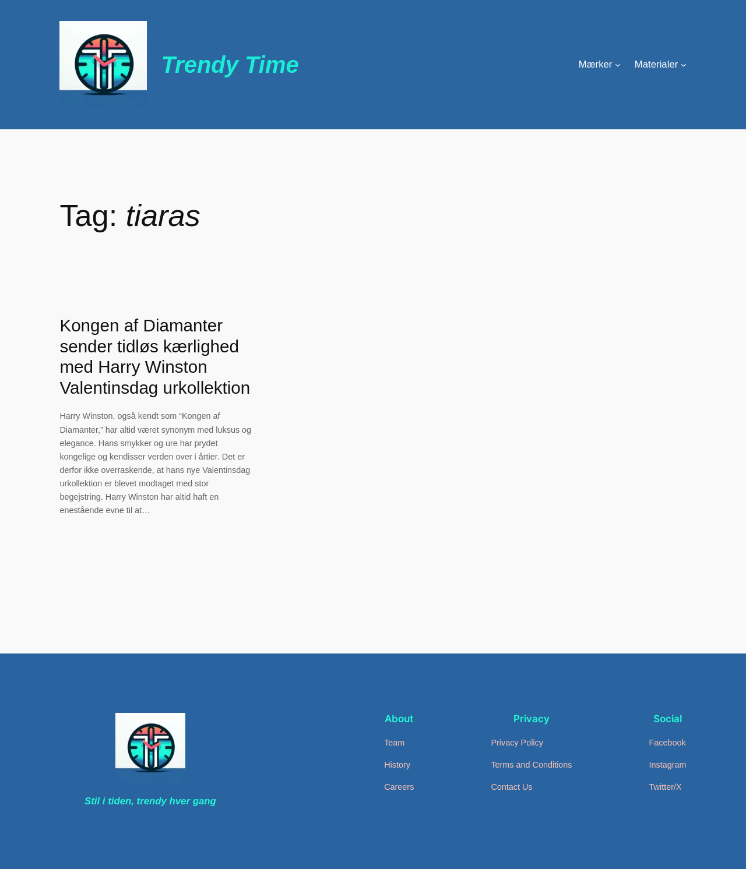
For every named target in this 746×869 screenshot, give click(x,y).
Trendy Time (229, 64)
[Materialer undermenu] (684, 65)
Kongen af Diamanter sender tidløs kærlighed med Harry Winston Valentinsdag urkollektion (154, 356)
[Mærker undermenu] (618, 65)
